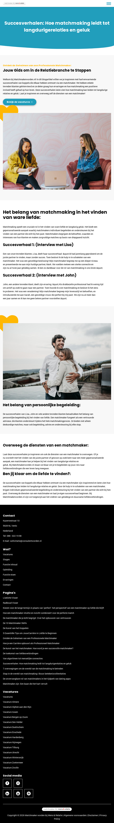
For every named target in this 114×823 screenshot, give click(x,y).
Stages (6, 559)
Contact (7, 584)
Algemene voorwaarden (75, 815)
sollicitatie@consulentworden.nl (26, 540)
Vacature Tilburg (11, 747)
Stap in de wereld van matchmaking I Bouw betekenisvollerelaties (34, 673)
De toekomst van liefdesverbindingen (20, 653)
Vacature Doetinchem (13, 727)
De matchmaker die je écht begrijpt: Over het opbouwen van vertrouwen (37, 618)
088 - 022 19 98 (14, 535)
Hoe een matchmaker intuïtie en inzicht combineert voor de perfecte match (38, 612)
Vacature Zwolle (11, 767)
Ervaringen (8, 579)
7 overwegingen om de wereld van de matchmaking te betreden (33, 668)
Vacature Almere (11, 701)
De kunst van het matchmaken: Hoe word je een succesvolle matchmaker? (38, 648)
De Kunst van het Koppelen (16, 628)
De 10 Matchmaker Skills (15, 623)
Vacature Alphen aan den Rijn (17, 706)
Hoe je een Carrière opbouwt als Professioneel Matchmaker (31, 643)
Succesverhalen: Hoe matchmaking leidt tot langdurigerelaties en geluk (37, 663)
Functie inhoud (10, 564)
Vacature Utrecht (11, 752)
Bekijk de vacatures (19, 101)
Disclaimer (93, 815)
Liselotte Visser (10, 597)
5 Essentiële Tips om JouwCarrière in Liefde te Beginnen (30, 633)
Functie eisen (9, 574)
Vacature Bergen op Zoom (15, 717)
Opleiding (7, 569)
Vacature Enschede (12, 732)
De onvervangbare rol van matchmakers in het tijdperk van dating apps (37, 678)
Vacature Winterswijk (13, 757)
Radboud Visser (10, 602)
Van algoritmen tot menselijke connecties (23, 658)
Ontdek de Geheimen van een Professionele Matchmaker (30, 638)
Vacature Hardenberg (13, 737)
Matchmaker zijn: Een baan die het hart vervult (25, 683)
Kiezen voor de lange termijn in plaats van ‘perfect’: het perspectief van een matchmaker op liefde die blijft (53, 607)
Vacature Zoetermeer (13, 762)
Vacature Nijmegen (12, 742)
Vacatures (8, 554)
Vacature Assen (10, 711)
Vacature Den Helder (13, 722)
